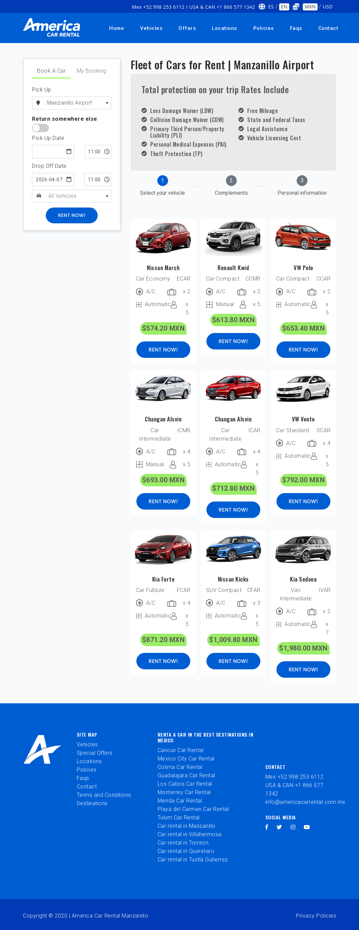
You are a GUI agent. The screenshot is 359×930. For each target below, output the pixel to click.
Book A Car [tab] (51, 71)
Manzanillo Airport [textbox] (69, 103)
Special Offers (94, 753)
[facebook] (266, 827)
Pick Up (41, 89)
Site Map (87, 734)
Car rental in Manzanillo (187, 826)
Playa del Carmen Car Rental (193, 809)
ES (271, 6)
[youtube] (307, 827)
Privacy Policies (316, 916)
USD (328, 6)
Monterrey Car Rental (184, 792)
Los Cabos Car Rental (185, 784)
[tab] (162, 186)
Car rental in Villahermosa (190, 834)
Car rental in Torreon (183, 843)
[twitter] (279, 827)
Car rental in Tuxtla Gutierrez (193, 859)
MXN (310, 6)
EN (284, 6)
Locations (224, 28)
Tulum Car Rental (179, 817)
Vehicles (151, 28)
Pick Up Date (48, 138)
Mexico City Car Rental (186, 758)
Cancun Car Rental (181, 750)
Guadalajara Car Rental (186, 775)
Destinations (92, 803)
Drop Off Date (49, 166)
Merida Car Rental (180, 800)
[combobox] (77, 103)
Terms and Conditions (104, 795)
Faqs (296, 28)
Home (116, 28)
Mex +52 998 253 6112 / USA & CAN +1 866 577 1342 (193, 7)
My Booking (91, 71)
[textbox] (78, 196)
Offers (187, 28)
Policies (263, 28)
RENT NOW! (163, 349)
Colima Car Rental (180, 767)
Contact (328, 28)
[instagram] (293, 827)
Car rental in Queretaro (186, 851)
